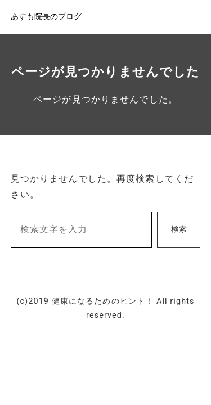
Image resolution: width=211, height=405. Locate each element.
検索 (179, 229)
